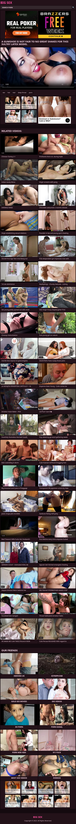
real (14, 92)
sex (4, 92)
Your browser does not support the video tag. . (38, 68)
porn (30, 92)
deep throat (22, 92)
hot (9, 92)
